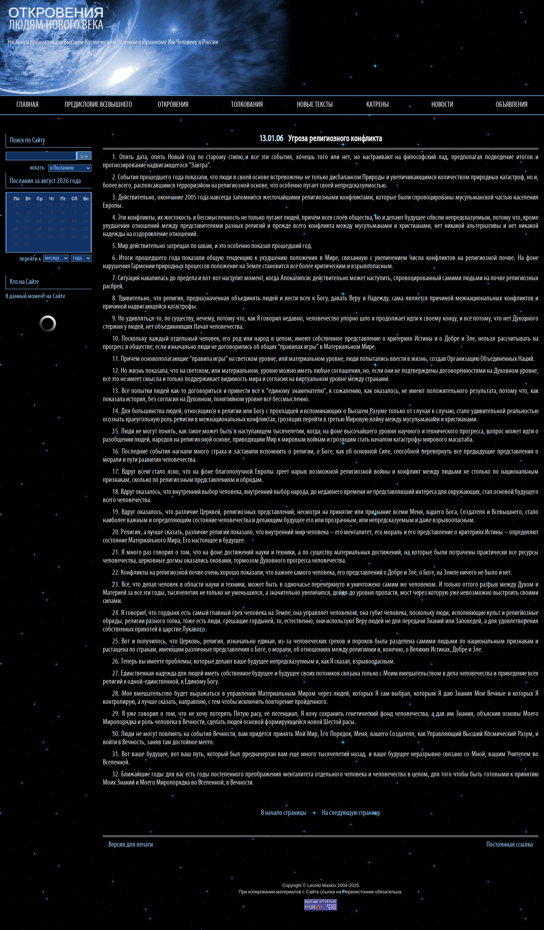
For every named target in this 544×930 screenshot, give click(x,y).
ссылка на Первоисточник (347, 892)
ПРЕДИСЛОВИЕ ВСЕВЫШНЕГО (98, 105)
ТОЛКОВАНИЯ (247, 105)
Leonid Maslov (321, 885)
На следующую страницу (351, 813)
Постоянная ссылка (509, 845)
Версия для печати (130, 845)
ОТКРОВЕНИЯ (173, 105)
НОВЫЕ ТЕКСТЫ (315, 105)
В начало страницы (284, 813)
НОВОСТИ (442, 105)
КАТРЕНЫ (377, 105)
